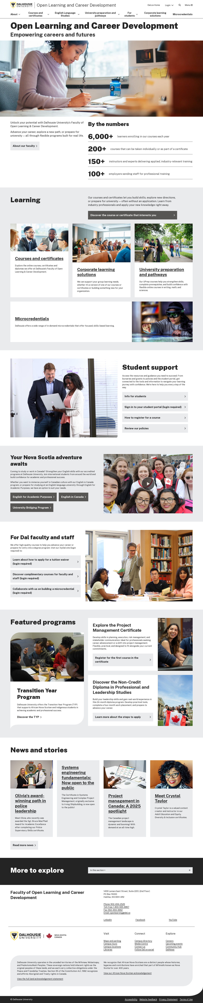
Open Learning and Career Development (76, 5)
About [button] (13, 14)
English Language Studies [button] (65, 14)
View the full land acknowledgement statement (40, 979)
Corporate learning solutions (155, 14)
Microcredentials (183, 14)
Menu (189, 5)
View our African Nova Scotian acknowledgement (128, 973)
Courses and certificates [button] (35, 14)
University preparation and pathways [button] (100, 14)
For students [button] (129, 14)
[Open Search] (180, 5)
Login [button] (167, 5)
